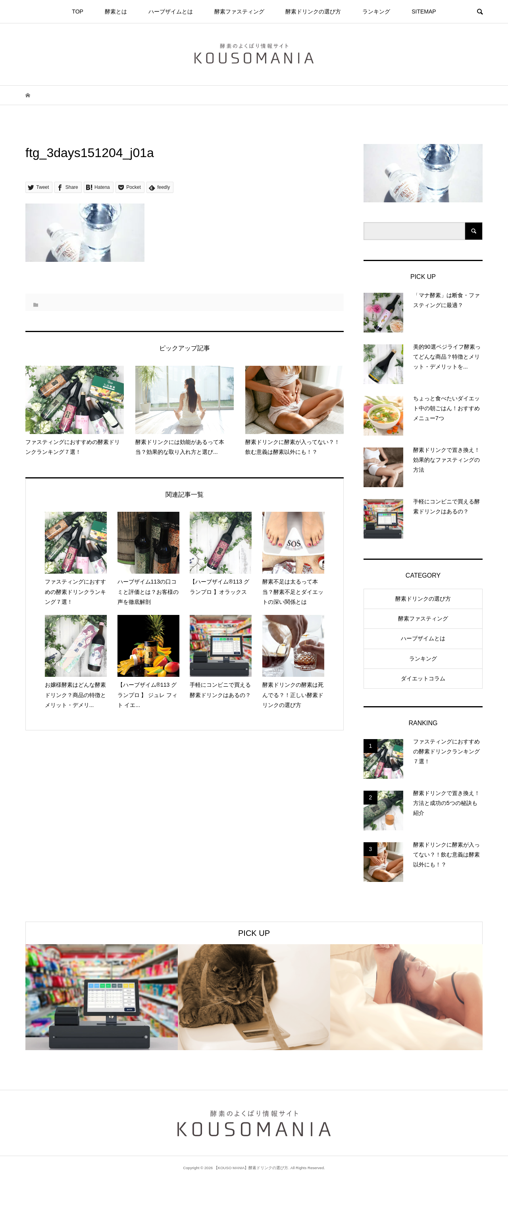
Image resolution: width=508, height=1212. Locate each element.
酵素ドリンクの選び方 (313, 11)
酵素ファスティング (239, 11)
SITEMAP (424, 11)
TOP (77, 11)
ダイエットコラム (423, 678)
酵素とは (116, 11)
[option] (101, 997)
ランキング (376, 11)
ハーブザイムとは (170, 11)
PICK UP (254, 933)
